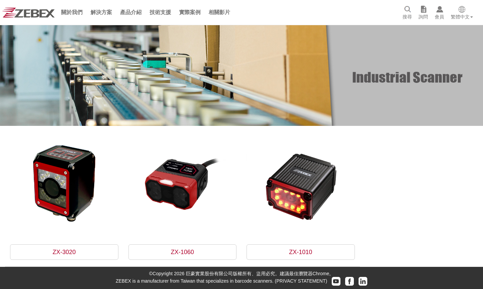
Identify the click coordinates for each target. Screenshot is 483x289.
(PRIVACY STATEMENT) (301, 280)
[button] (72, 12)
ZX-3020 (64, 252)
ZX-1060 (182, 252)
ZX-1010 (300, 252)
